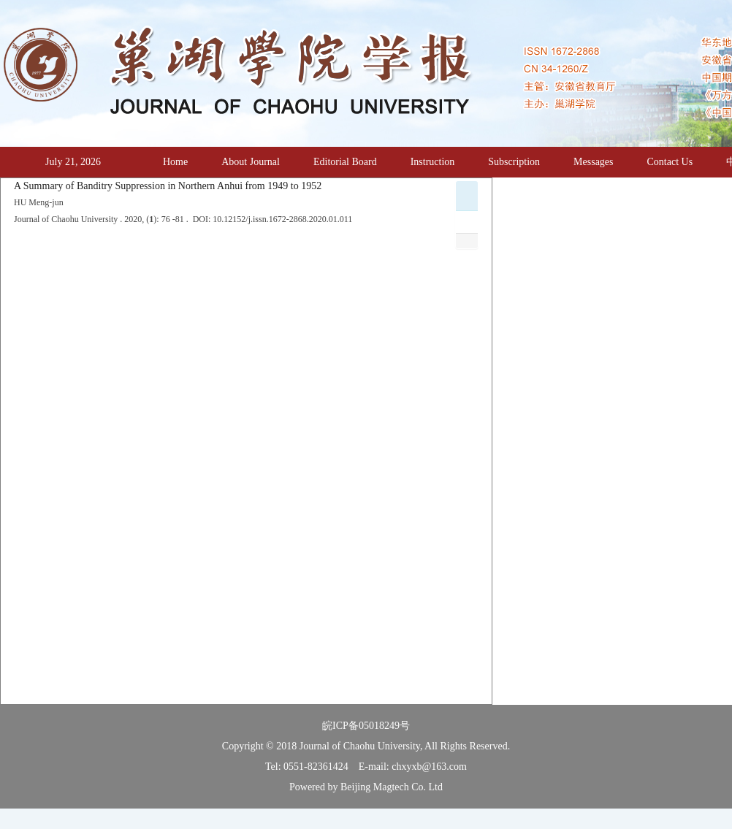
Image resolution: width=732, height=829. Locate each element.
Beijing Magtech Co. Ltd (391, 787)
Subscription (514, 161)
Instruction (433, 161)
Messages (593, 161)
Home (175, 161)
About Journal (250, 161)
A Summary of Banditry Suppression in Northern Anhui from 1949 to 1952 (167, 185)
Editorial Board (345, 161)
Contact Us (670, 161)
